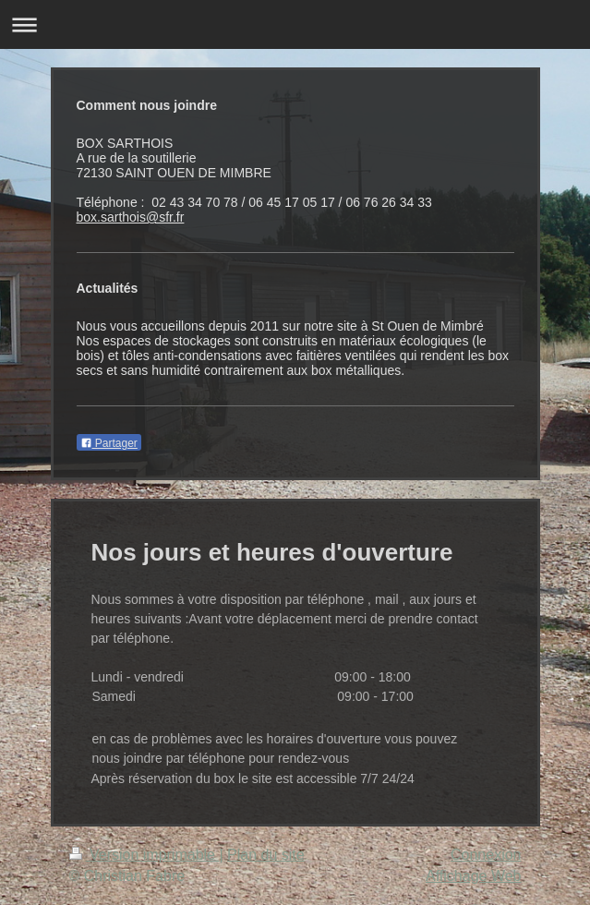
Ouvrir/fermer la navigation (295, 24)
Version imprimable (144, 855)
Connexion (486, 855)
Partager (109, 443)
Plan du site (266, 855)
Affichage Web (473, 876)
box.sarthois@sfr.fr (131, 217)
